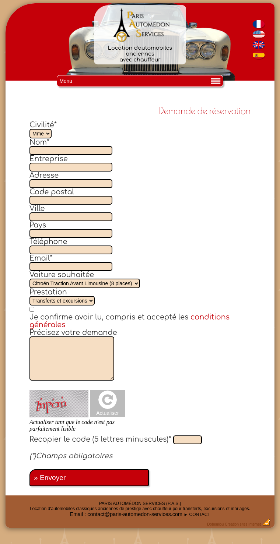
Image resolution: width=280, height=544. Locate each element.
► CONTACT (196, 514)
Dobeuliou (215, 524)
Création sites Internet (243, 524)
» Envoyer (50, 477)
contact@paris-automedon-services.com (134, 514)
